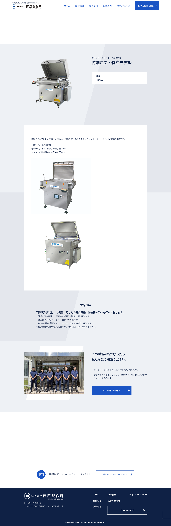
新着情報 (79, 6)
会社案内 (93, 6)
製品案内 (107, 6)
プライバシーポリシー (137, 495)
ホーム (67, 6)
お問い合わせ (123, 6)
